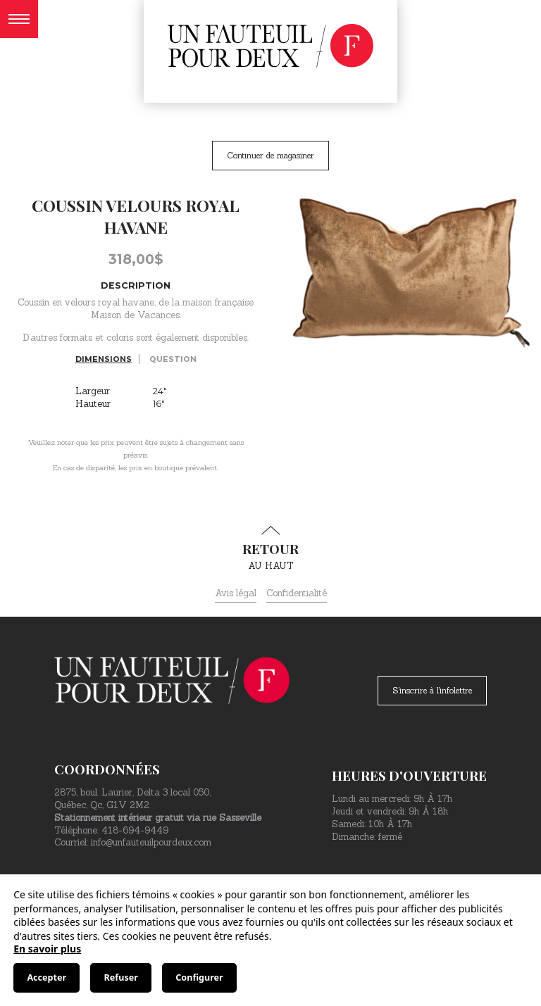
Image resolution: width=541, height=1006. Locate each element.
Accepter (46, 977)
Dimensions (103, 359)
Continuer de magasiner (270, 155)
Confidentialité (296, 593)
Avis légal (235, 593)
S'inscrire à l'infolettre (432, 690)
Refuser (121, 977)
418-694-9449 (134, 830)
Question (173, 359)
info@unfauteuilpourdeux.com (151, 842)
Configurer (199, 977)
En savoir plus (47, 948)
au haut (270, 548)
